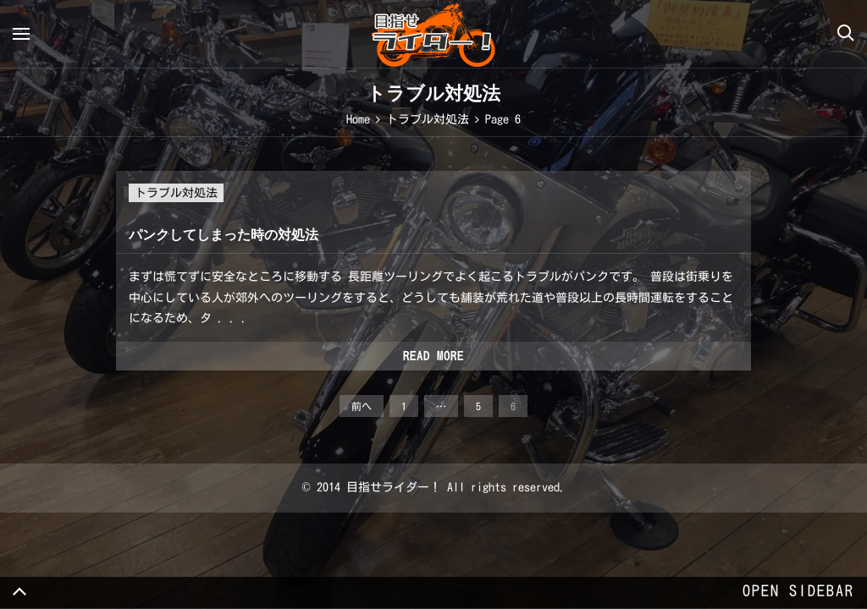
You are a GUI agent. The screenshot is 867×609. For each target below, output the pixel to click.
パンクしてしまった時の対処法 (223, 235)
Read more (433, 356)
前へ (361, 406)
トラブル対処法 (176, 193)
